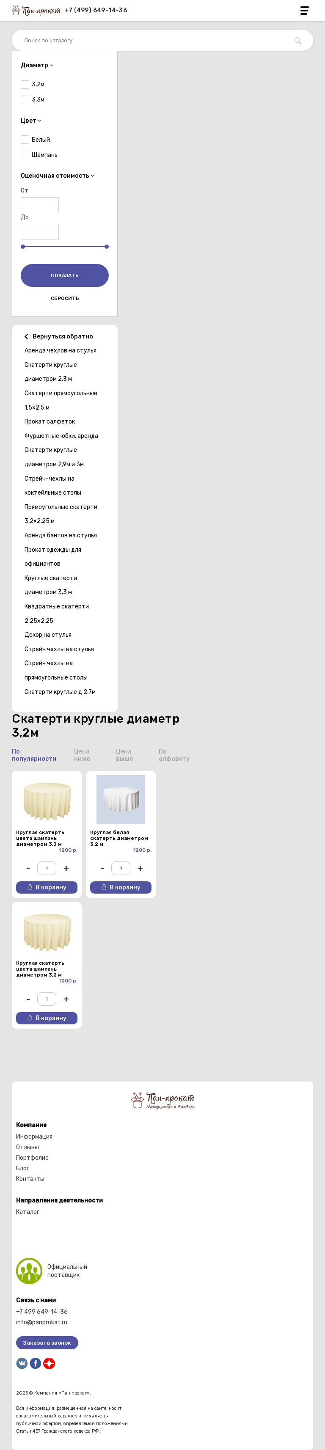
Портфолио (32, 1157)
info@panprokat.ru (41, 1322)
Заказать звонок (47, 1343)
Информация (34, 1136)
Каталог (27, 1212)
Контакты (30, 1179)
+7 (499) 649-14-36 (96, 10)
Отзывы (27, 1147)
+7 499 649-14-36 (42, 1311)
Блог (22, 1168)
